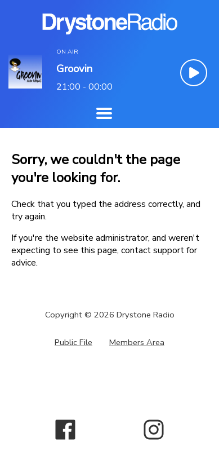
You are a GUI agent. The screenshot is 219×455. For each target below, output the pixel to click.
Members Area (136, 342)
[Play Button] (193, 72)
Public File (73, 342)
